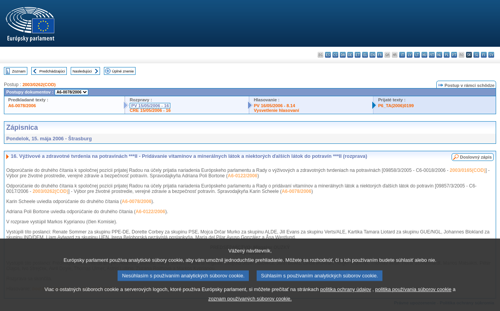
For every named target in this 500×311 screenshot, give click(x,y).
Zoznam (19, 71)
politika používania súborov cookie (413, 301)
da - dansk (343, 55)
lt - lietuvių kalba (417, 55)
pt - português (454, 55)
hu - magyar (424, 55)
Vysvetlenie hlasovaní (276, 110)
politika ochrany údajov (345, 301)
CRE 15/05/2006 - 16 (150, 110)
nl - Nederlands (439, 55)
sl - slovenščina (476, 55)
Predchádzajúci (52, 71)
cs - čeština (335, 55)
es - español (328, 55)
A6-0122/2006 (242, 175)
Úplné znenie (123, 71)
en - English (372, 55)
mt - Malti (432, 55)
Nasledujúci (82, 71)
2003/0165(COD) (467, 170)
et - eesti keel (358, 55)
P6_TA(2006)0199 (396, 105)
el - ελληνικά (365, 55)
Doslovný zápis (476, 157)
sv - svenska (491, 55)
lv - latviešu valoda (409, 55)
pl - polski (447, 55)
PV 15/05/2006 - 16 (150, 105)
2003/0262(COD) (38, 84)
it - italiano (402, 55)
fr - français (380, 55)
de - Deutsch (350, 55)
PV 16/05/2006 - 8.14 (274, 105)
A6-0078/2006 (22, 105)
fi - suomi (484, 55)
